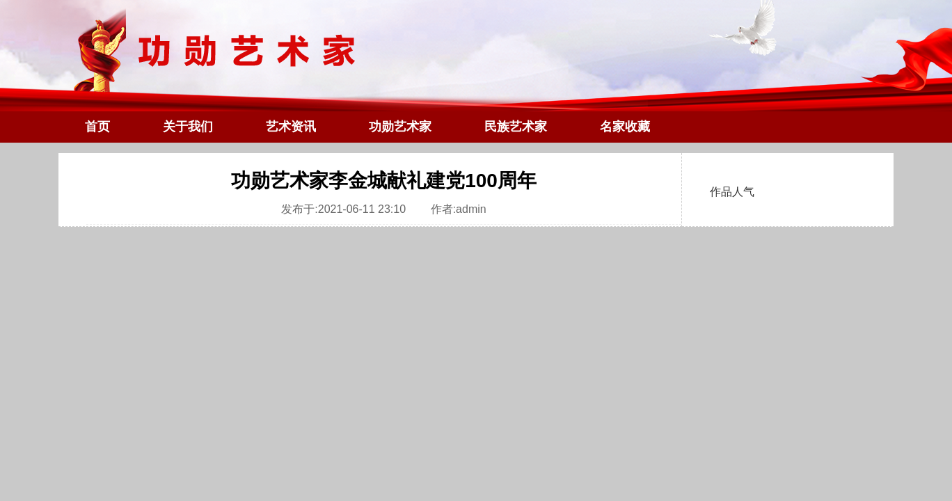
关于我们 (188, 127)
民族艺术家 (515, 127)
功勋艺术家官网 (476, 83)
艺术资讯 (291, 127)
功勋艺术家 (400, 127)
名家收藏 (625, 127)
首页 (97, 127)
